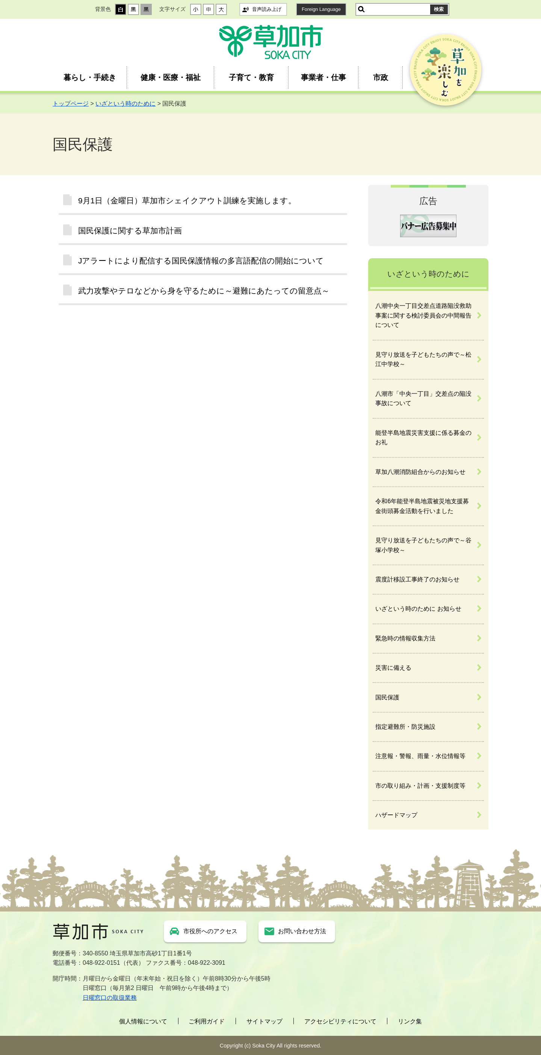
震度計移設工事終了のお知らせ (417, 579)
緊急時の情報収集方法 (405, 638)
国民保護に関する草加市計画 (130, 230)
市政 (380, 77)
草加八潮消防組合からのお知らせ (420, 472)
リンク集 (410, 1021)
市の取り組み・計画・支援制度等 (420, 786)
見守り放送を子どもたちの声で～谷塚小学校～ (423, 545)
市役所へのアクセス (210, 931)
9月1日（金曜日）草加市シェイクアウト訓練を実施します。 (187, 200)
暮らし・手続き (89, 77)
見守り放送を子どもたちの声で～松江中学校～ (423, 359)
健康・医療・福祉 (171, 77)
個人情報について (143, 1021)
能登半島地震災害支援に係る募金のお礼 (423, 438)
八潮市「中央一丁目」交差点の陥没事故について (423, 399)
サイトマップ (264, 1021)
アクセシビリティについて (340, 1021)
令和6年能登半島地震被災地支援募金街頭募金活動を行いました (422, 506)
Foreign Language (321, 9)
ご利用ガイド (207, 1021)
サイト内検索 (361, 9)
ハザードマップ (396, 815)
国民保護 (387, 697)
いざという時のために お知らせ (418, 608)
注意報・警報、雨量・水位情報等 (420, 756)
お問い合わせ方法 (302, 931)
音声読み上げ (266, 9)
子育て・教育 (251, 77)
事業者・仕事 (323, 77)
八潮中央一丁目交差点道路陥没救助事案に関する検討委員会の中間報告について (423, 315)
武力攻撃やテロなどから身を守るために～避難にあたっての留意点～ (203, 290)
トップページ (71, 103)
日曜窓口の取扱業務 (110, 997)
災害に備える (393, 667)
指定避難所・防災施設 (405, 727)
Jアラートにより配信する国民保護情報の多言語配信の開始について (201, 260)
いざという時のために (125, 103)
